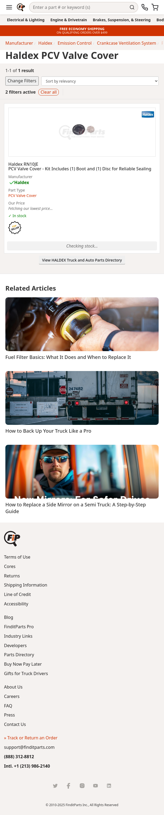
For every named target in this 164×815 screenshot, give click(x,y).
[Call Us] (145, 7)
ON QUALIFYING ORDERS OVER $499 (82, 32)
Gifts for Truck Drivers (26, 673)
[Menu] (9, 7)
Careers (12, 696)
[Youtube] (95, 786)
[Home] (21, 7)
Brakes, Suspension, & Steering (122, 19)
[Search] (79, 7)
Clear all (49, 92)
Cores (10, 566)
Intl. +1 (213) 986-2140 (27, 766)
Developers (15, 645)
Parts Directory (19, 655)
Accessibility (16, 604)
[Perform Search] (133, 7)
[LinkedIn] (109, 786)
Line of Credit (17, 594)
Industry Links (18, 636)
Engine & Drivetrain (68, 19)
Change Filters (22, 81)
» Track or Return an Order (30, 738)
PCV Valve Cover (22, 195)
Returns (12, 576)
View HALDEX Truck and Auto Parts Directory (82, 260)
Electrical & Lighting (26, 19)
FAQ (8, 706)
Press (9, 715)
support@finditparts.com (29, 747)
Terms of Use (17, 557)
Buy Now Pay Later (23, 664)
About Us (13, 687)
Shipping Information (25, 585)
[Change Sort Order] (100, 81)
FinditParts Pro (19, 627)
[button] (12, 539)
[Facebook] (68, 786)
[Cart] (155, 7)
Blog (8, 617)
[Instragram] (82, 786)
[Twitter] (55, 786)
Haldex (21, 182)
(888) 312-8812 (19, 757)
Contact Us (15, 724)
